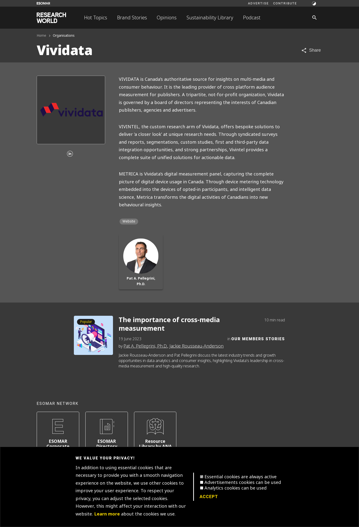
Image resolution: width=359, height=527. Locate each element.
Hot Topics (95, 17)
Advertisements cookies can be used (242, 482)
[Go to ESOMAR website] (43, 3)
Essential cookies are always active (240, 477)
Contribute (285, 3)
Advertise (258, 3)
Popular (86, 321)
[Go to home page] (51, 17)
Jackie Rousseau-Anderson (196, 346)
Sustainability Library (210, 17)
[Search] (314, 17)
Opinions (167, 17)
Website (129, 221)
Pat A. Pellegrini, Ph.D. (145, 346)
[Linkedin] (70, 154)
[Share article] (311, 50)
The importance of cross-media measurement (169, 324)
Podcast (251, 17)
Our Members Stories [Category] (258, 338)
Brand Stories (132, 17)
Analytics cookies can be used (235, 488)
